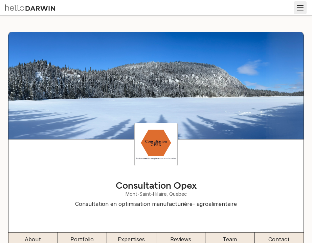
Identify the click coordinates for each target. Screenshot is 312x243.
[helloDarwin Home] (30, 7)
